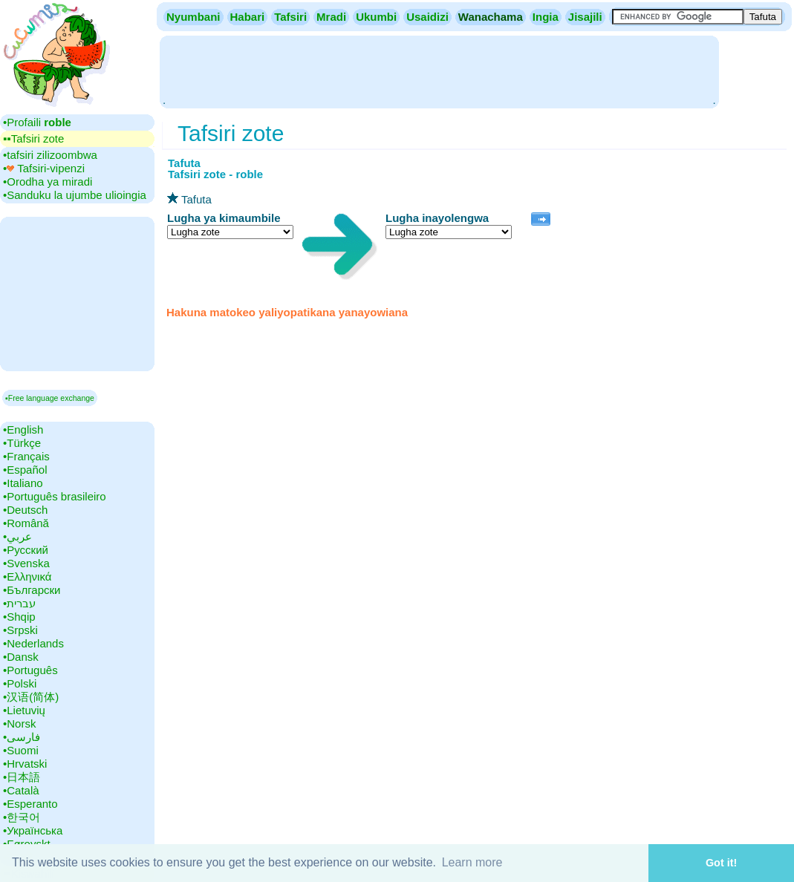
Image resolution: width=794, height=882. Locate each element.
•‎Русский (25, 549)
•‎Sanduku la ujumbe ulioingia (74, 195)
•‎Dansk (21, 656)
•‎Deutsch (25, 509)
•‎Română (26, 523)
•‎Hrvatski (25, 763)
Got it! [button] (721, 863)
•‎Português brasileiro (54, 496)
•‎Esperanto (30, 803)
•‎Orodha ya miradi (47, 181)
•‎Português (30, 670)
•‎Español (25, 469)
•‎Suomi (21, 750)
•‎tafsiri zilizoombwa (50, 154)
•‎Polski (19, 683)
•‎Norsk (19, 723)
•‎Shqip (19, 616)
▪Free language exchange (49, 397)
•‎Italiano (23, 483)
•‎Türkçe (22, 443)
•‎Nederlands (33, 643)
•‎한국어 (21, 817)
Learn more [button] (472, 862)
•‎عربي (17, 536)
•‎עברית (19, 603)
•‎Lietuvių (24, 710)
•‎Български (32, 590)
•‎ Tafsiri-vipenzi (44, 168)
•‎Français (26, 456)
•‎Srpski (20, 630)
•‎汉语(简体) (31, 696)
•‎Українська (32, 830)
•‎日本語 (21, 777)
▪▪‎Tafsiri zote (33, 138)
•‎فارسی (21, 737)
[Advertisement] (439, 70)
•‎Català (21, 790)
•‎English (23, 429)
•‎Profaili (37, 122)
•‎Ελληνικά (27, 576)
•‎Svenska (26, 563)
